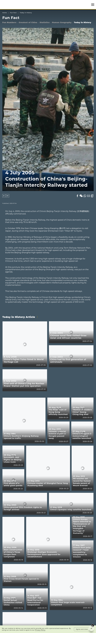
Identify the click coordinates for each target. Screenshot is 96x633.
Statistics (45, 22)
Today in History (26, 12)
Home (4, 12)
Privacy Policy (40, 630)
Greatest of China (28, 22)
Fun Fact (13, 12)
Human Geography (62, 22)
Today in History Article (18, 316)
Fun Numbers (9, 22)
